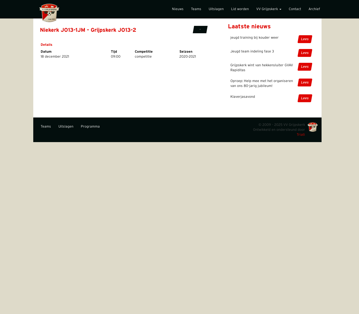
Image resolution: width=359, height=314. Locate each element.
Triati (301, 134)
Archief (314, 9)
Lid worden (240, 9)
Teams (196, 9)
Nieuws (178, 9)
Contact (295, 9)
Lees (305, 39)
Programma (90, 126)
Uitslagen (216, 9)
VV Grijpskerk (268, 9)
